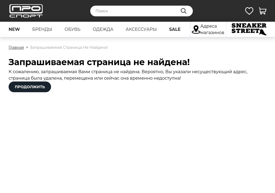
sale (175, 29)
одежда (103, 29)
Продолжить (30, 86)
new (14, 29)
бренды (42, 29)
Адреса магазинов (208, 29)
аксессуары (141, 29)
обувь (72, 29)
